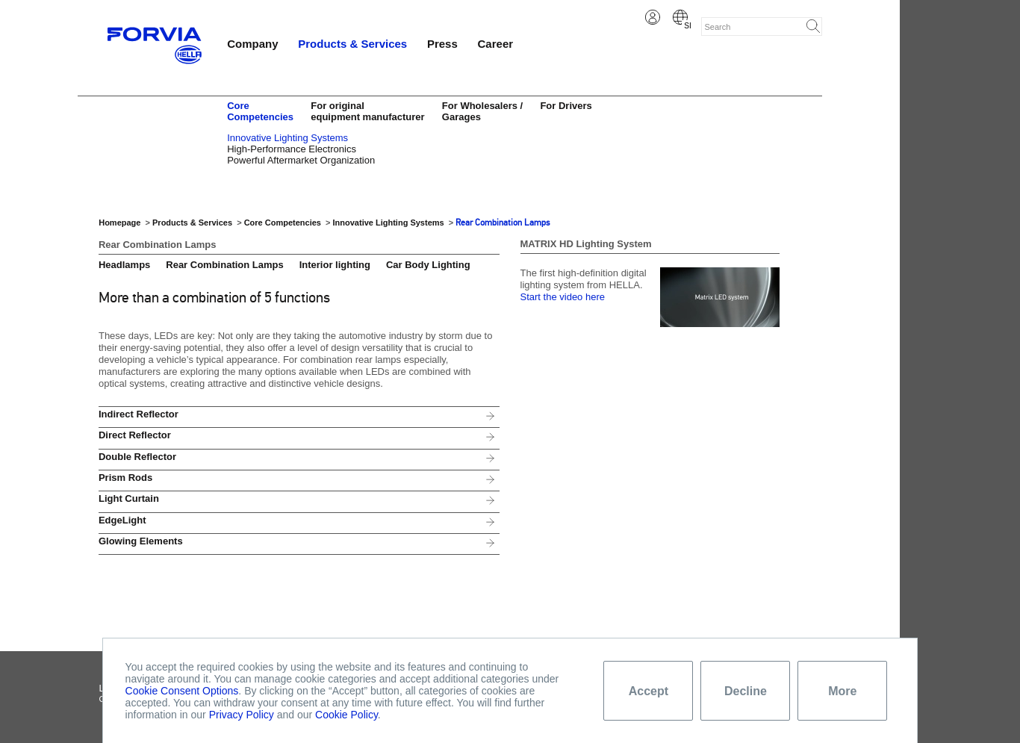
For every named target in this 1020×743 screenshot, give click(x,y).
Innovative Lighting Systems (287, 137)
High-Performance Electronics (291, 149)
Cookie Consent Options (182, 691)
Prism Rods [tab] (125, 477)
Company (252, 43)
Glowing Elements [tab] (141, 541)
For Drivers (565, 105)
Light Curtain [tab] (129, 498)
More (842, 691)
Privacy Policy (241, 715)
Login (652, 17)
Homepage (119, 222)
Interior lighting (334, 264)
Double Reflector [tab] (137, 456)
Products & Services (352, 43)
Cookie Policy (346, 715)
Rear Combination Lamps (502, 222)
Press (442, 43)
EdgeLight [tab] (122, 520)
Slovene (680, 17)
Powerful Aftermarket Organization (301, 160)
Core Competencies (260, 111)
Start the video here (562, 296)
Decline (745, 691)
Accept (648, 691)
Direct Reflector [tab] (135, 435)
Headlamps (124, 264)
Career (496, 43)
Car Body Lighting (428, 264)
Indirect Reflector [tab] (138, 414)
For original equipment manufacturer (367, 111)
